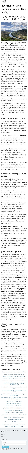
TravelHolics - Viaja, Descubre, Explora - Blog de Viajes (13, 9)
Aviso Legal (3, 436)
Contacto (3, 434)
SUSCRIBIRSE (5, 446)
